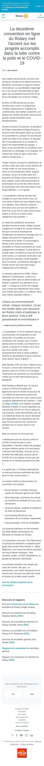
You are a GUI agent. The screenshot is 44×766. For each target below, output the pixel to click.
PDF (20, 616)
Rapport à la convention (14, 648)
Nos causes (22, 714)
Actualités (22, 720)
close (38, 6)
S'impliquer (22, 711)
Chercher (40, 16)
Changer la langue (22, 730)
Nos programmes (22, 717)
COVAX (14, 404)
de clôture (30, 604)
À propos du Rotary (22, 709)
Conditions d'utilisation (27, 744)
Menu (3, 16)
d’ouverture (17, 604)
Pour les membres (22, 723)
